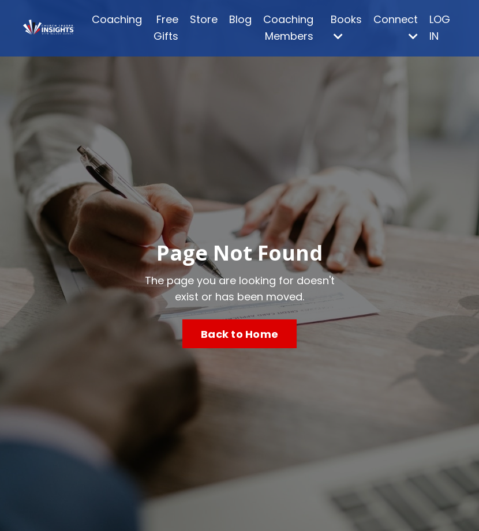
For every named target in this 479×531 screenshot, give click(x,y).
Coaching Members (288, 27)
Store (204, 19)
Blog (240, 19)
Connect (395, 27)
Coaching (117, 19)
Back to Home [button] (239, 334)
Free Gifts (166, 27)
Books (346, 27)
